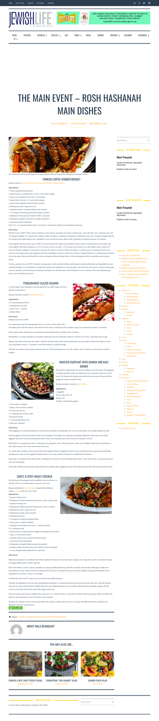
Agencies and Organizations (137, 381)
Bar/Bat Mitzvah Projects (136, 353)
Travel (129, 331)
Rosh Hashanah (60, 617)
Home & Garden (133, 324)
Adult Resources (133, 300)
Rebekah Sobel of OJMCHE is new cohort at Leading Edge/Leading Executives (134, 261)
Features (27, 35)
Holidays (114, 35)
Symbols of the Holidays (136, 415)
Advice (129, 321)
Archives (51, 3)
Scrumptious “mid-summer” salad (61, 680)
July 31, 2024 (97, 683)
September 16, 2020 (93, 120)
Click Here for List (129, 428)
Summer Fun (132, 356)
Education (131, 312)
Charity (129, 315)
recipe (16, 491)
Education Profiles (134, 396)
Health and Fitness (134, 349)
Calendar (128, 35)
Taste (129, 328)
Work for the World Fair (131, 255)
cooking (21, 617)
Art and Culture (133, 384)
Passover (130, 371)
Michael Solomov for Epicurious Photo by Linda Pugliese (43, 183)
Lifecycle (130, 409)
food (26, 617)
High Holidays (34, 617)
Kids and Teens (132, 406)
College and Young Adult (136, 390)
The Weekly (40, 3)
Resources (142, 35)
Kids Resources (132, 296)
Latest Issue (20, 3)
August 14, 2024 (61, 683)
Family (76, 35)
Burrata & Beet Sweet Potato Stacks (25, 680)
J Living (130, 334)
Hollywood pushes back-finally (133, 268)
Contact (30, 3)
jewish (43, 617)
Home (10, 3)
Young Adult (131, 343)
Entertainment (132, 293)
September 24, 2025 (25, 683)
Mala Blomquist (65, 120)
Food (75, 120)
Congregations (132, 393)
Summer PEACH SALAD (97, 680)
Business (41, 35)
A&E (66, 35)
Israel (88, 35)
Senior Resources (133, 303)
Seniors (101, 35)
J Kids (129, 346)
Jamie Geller (81, 384)
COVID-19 (14, 37)
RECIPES (50, 617)
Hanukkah (131, 368)
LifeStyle (54, 35)
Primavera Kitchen (37, 294)
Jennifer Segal (30, 488)
